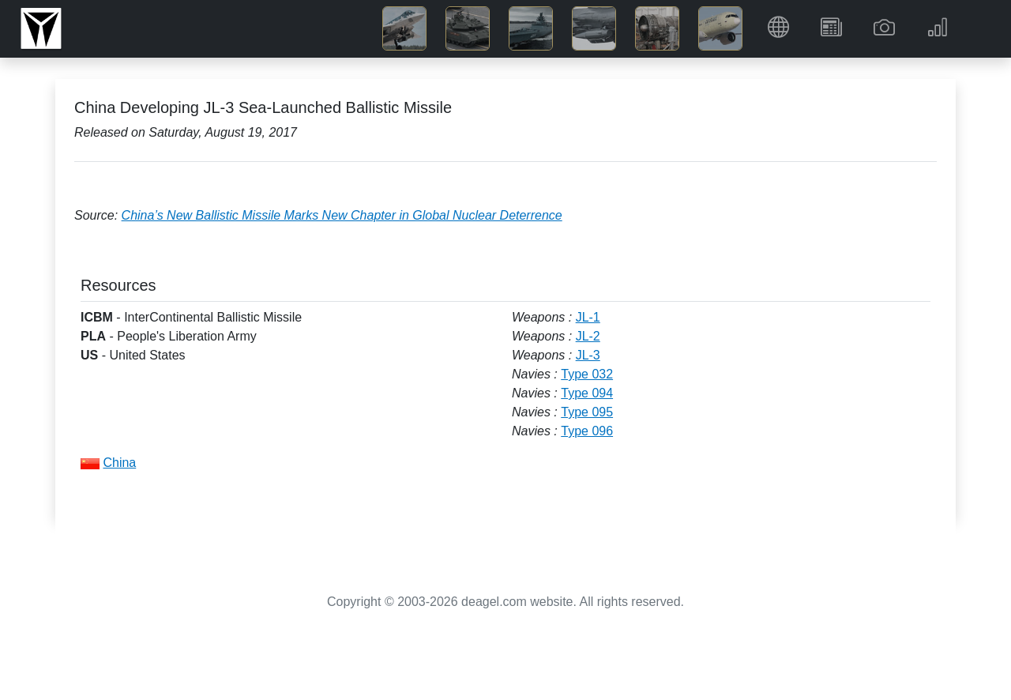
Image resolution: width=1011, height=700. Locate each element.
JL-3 (588, 355)
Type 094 (587, 393)
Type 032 (587, 374)
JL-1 (588, 317)
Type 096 (587, 431)
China (119, 462)
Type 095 (587, 412)
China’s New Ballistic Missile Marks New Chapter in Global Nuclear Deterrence (342, 215)
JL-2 (588, 336)
